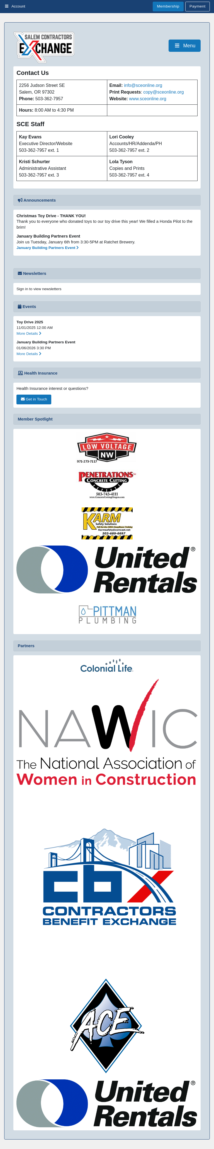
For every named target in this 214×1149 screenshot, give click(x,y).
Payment (197, 6)
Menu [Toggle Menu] (184, 45)
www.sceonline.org (147, 98)
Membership (168, 6)
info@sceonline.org (143, 85)
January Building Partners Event (47, 248)
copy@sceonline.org (163, 92)
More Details (29, 333)
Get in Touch (34, 399)
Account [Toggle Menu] (14, 6)
